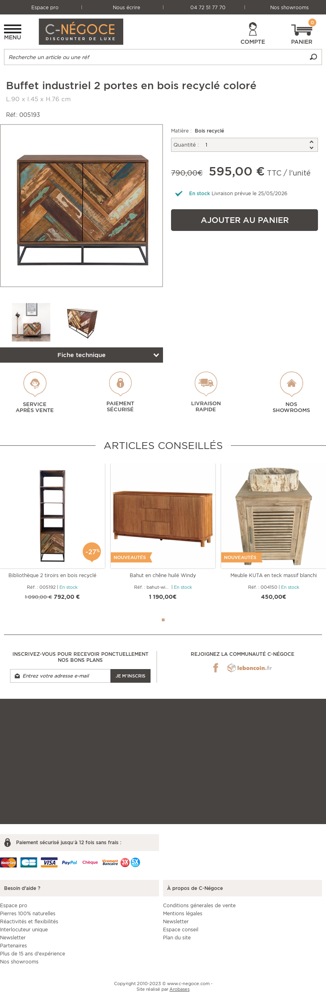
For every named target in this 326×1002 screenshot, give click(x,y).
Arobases (179, 989)
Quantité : (186, 145)
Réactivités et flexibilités (29, 921)
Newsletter (13, 938)
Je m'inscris (130, 676)
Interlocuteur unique (24, 929)
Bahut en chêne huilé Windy (163, 575)
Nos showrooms (289, 7)
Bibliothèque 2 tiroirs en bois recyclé (52, 575)
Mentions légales (182, 913)
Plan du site (177, 938)
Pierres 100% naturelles (27, 913)
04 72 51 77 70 (208, 7)
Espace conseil (180, 929)
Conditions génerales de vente (199, 905)
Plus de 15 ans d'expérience (32, 954)
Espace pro (45, 7)
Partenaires (13, 946)
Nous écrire (126, 7)
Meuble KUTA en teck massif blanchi (273, 575)
